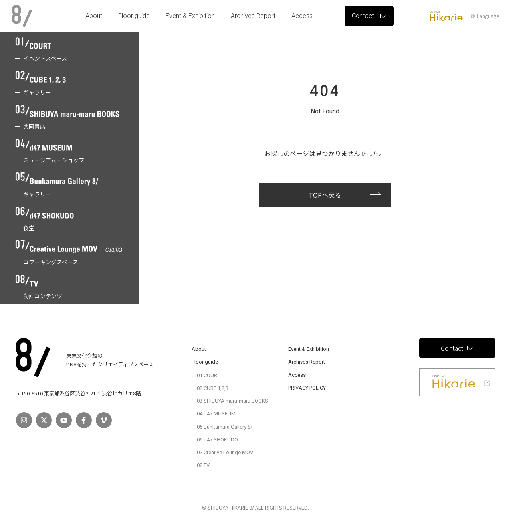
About (93, 16)
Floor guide (134, 16)
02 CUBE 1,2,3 (212, 388)
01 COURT (208, 375)
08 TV (203, 465)
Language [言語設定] (485, 16)
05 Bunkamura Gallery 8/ (224, 427)
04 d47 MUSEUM (216, 414)
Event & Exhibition (190, 16)
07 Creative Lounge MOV (225, 452)
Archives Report (253, 16)
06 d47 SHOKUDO (217, 440)
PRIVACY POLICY (307, 388)
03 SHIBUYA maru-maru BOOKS (232, 401)
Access (302, 16)
